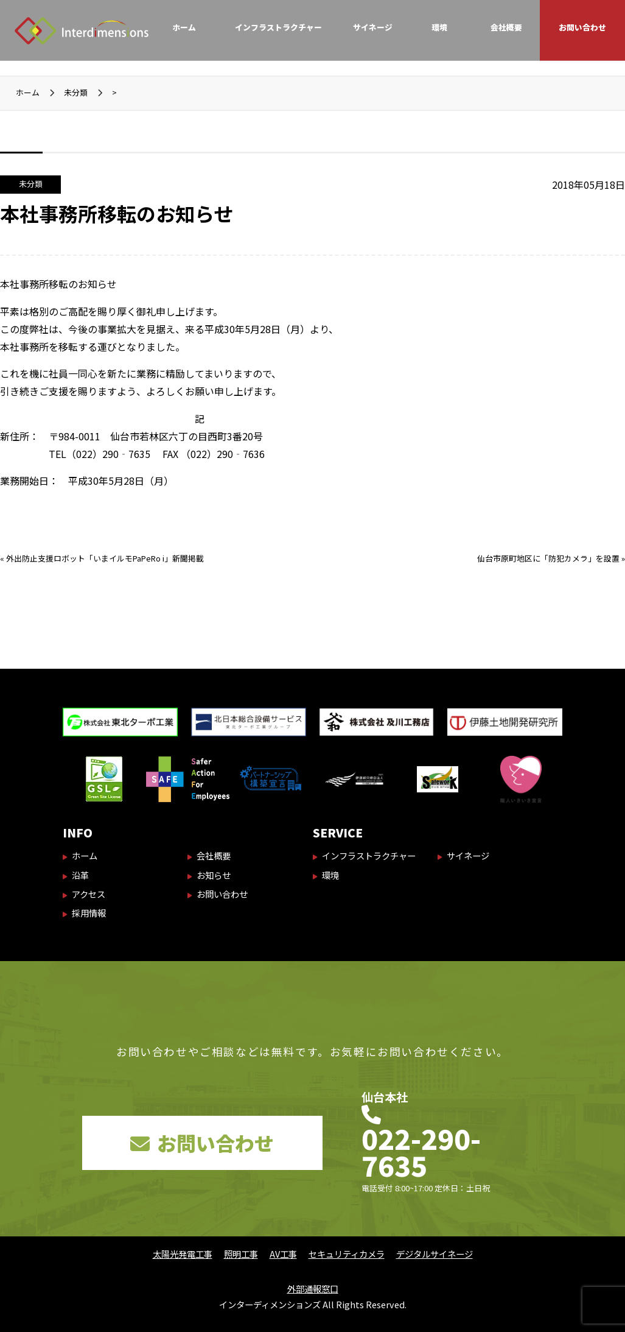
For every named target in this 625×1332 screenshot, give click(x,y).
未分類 (31, 183)
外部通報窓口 (312, 1288)
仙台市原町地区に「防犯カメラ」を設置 (548, 558)
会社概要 (506, 27)
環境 (439, 27)
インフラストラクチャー (278, 27)
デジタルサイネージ (434, 1253)
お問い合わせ (582, 27)
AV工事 (283, 1253)
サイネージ (373, 27)
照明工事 (241, 1253)
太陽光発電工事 (182, 1253)
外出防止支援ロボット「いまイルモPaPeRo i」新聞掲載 (105, 558)
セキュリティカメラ (347, 1253)
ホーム (184, 27)
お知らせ (214, 875)
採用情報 (89, 912)
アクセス (88, 893)
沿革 (80, 875)
